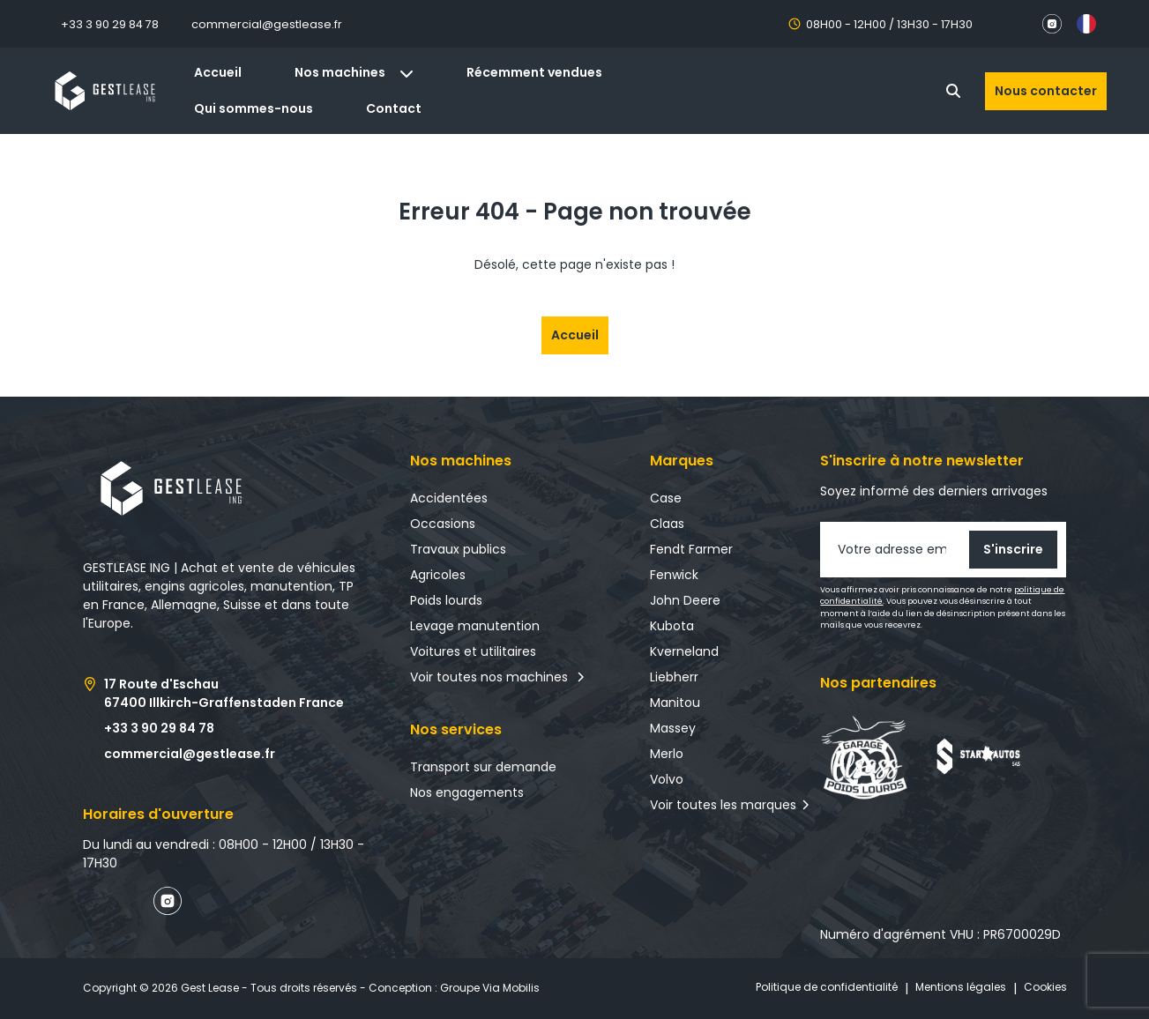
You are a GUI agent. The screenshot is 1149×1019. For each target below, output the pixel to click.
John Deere (685, 600)
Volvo (666, 779)
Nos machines (354, 72)
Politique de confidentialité (827, 986)
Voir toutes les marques (723, 805)
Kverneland (684, 651)
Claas (667, 523)
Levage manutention (475, 626)
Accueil (218, 72)
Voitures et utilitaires (473, 651)
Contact (394, 108)
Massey (673, 728)
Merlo (666, 753)
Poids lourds (446, 600)
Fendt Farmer (691, 549)
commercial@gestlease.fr (266, 24)
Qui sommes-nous (253, 108)
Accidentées (449, 498)
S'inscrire (1013, 549)
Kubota (672, 626)
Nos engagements (467, 792)
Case (666, 498)
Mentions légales (960, 986)
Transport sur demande (483, 767)
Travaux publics (458, 549)
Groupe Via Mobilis (490, 987)
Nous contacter (1046, 91)
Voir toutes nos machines (498, 677)
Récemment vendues (534, 72)
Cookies (1045, 986)
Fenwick (674, 575)
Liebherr (674, 677)
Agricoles (438, 575)
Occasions (442, 523)
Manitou (675, 702)
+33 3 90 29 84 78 (110, 24)
